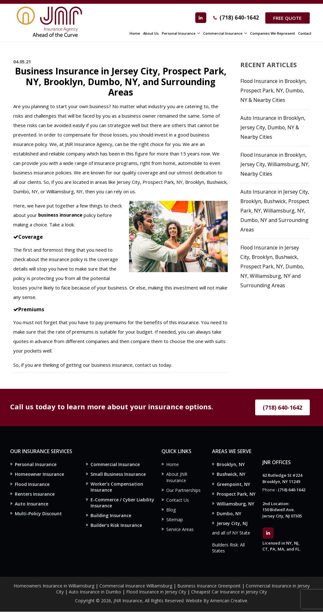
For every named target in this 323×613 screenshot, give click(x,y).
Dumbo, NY (229, 514)
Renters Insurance (35, 494)
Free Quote (287, 18)
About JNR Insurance (176, 477)
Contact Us (177, 501)
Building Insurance (111, 516)
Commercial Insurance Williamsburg (135, 587)
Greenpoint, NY (233, 484)
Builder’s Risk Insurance (116, 526)
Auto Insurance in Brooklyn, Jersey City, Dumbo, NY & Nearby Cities (273, 127)
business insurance (60, 215)
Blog (171, 510)
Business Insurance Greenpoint (209, 587)
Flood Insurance (32, 484)
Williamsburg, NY (235, 504)
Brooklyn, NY (231, 464)
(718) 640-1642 (238, 17)
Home (172, 464)
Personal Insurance (35, 464)
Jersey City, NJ (232, 524)
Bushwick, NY (231, 474)
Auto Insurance (31, 504)
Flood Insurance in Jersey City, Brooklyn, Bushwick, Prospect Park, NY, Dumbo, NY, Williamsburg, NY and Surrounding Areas (272, 266)
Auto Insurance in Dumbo (95, 593)
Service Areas (180, 531)
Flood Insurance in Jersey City (156, 593)
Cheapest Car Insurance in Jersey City (229, 593)
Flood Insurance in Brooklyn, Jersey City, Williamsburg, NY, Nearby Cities (274, 164)
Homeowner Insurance (39, 474)
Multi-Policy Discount (38, 514)
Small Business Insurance (118, 474)
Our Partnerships (183, 490)
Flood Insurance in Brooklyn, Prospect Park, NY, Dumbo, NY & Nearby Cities (274, 90)
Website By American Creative (216, 602)
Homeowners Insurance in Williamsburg (54, 587)
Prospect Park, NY (236, 494)
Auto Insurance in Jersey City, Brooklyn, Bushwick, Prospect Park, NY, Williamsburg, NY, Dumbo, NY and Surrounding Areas (274, 210)
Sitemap (174, 520)
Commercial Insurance (115, 464)
